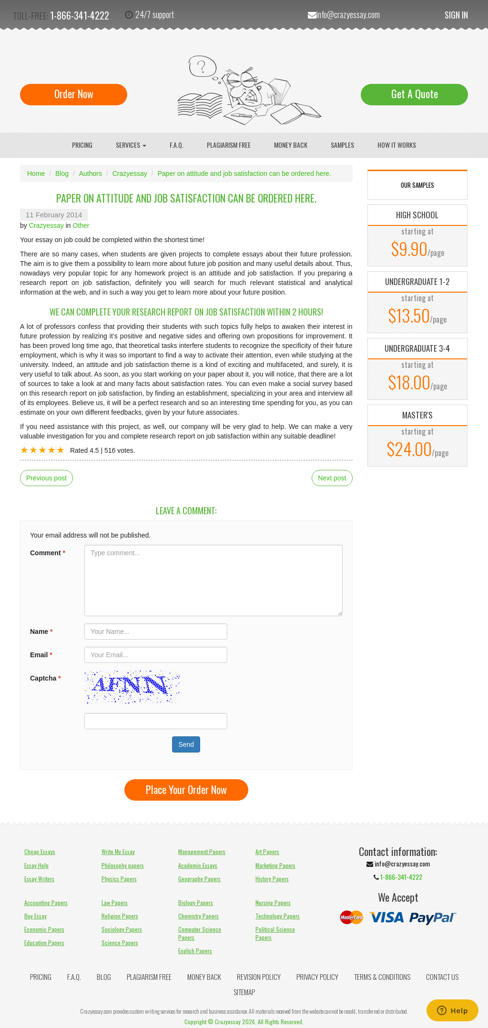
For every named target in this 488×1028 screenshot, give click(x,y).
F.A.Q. (176, 145)
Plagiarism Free (229, 145)
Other (81, 225)
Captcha (45, 678)
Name (41, 631)
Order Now (73, 93)
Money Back (290, 145)
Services (131, 145)
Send (186, 744)
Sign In (456, 15)
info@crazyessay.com (348, 14)
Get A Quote (414, 93)
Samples (342, 145)
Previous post (46, 478)
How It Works (396, 145)
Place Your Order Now (186, 789)
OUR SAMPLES (417, 185)
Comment (47, 553)
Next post (332, 478)
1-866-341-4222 (79, 15)
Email (41, 655)
